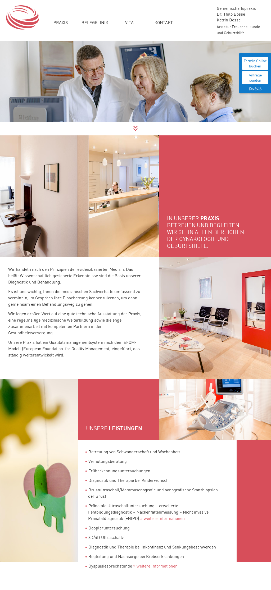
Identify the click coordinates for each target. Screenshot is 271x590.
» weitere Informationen (162, 518)
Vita (129, 22)
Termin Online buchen (255, 63)
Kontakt (164, 22)
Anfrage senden (255, 77)
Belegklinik (95, 22)
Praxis (60, 22)
